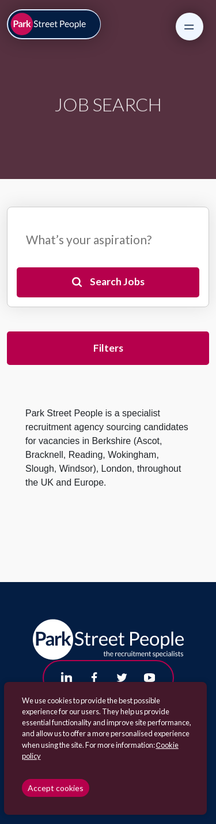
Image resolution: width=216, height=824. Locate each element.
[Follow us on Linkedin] (67, 678)
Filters (108, 348)
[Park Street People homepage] (54, 24)
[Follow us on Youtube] (150, 678)
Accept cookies (56, 788)
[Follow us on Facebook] (94, 678)
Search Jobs (117, 281)
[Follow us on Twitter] (122, 678)
